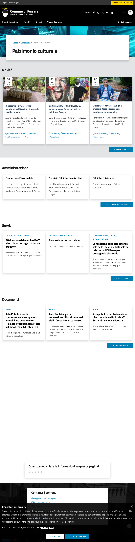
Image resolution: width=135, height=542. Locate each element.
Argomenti (25, 42)
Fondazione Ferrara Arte (19, 178)
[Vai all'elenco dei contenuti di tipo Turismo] (27, 137)
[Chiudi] (132, 506)
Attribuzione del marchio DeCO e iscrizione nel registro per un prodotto (23, 243)
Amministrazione (10, 22)
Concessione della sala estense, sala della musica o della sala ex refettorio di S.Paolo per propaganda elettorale (110, 248)
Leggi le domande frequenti (44, 498)
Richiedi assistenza (40, 502)
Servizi (39, 22)
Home (15, 42)
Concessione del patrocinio (64, 240)
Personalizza (55, 536)
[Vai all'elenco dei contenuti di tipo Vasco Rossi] (54, 133)
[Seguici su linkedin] (110, 12)
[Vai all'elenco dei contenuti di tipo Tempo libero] (54, 137)
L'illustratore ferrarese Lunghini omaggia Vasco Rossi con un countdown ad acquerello (107, 109)
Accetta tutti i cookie (76, 536)
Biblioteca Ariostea (103, 178)
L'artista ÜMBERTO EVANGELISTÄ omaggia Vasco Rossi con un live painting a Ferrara (65, 109)
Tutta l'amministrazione (117, 204)
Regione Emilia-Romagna (10, 2)
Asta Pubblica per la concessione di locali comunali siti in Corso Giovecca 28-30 (66, 317)
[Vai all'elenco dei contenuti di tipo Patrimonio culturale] (13, 137)
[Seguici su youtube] (106, 12)
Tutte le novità (121, 149)
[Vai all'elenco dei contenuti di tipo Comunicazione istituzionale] (15, 133)
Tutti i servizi (122, 278)
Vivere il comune (55, 22)
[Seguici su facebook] (92, 12)
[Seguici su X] (101, 12)
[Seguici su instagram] (97, 12)
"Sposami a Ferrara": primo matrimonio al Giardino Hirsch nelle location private (22, 109)
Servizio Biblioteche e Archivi (65, 178)
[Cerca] (130, 12)
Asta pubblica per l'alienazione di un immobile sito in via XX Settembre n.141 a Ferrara (110, 317)
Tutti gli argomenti (125, 22)
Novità (27, 22)
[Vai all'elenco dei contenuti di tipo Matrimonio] (32, 133)
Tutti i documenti (120, 345)
